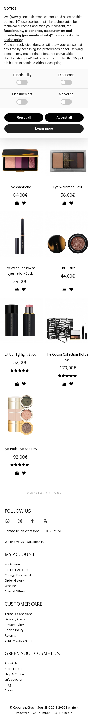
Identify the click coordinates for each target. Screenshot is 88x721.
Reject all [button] (24, 117)
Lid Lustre (67, 268)
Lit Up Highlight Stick (20, 354)
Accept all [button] (64, 117)
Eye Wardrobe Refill (68, 187)
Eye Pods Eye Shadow (20, 448)
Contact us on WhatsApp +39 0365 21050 (33, 531)
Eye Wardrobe (20, 187)
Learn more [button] (44, 128)
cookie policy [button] (13, 40)
